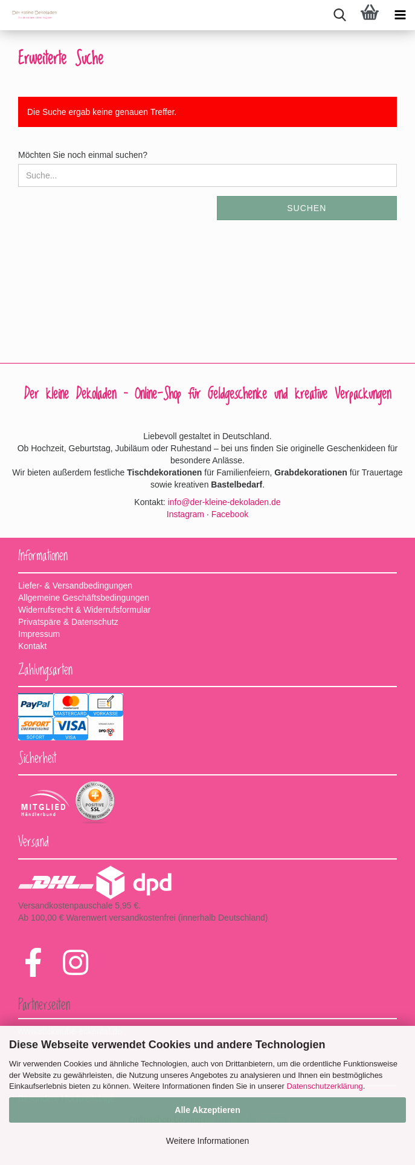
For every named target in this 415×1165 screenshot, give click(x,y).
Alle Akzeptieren (207, 1110)
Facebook (229, 514)
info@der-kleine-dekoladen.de (224, 502)
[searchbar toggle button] (339, 15)
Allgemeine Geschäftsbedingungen (83, 597)
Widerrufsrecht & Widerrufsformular (84, 610)
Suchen (306, 208)
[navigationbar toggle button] (400, 15)
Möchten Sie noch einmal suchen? (82, 155)
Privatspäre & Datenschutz (68, 622)
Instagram (185, 514)
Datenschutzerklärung (324, 1086)
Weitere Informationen (207, 1141)
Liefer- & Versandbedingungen (75, 585)
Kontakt (32, 646)
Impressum (39, 634)
